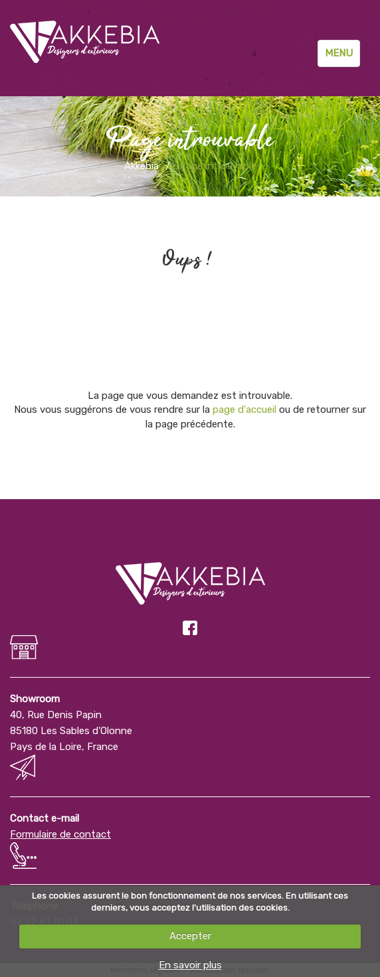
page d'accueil (244, 409)
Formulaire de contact (60, 834)
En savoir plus (190, 965)
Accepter (190, 936)
